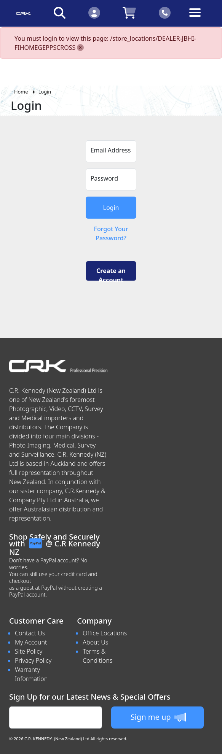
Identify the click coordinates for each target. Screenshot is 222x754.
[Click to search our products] (60, 12)
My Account (31, 642)
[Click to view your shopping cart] (129, 12)
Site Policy (28, 651)
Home (21, 91)
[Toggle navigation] (199, 18)
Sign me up (158, 717)
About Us (95, 642)
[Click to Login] (94, 12)
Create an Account (111, 274)
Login (44, 91)
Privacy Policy (33, 660)
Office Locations (105, 633)
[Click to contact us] (164, 12)
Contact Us (30, 633)
